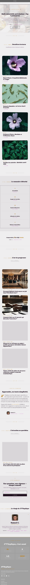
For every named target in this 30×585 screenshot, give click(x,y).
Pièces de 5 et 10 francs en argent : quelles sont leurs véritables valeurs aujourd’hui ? (14, 345)
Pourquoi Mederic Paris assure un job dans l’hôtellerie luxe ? (15, 292)
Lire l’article (15, 27)
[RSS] (9, 576)
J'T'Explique (6, 567)
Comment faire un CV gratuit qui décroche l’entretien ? (13, 318)
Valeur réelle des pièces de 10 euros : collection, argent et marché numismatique (14, 372)
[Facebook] (2, 576)
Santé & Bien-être (4, 584)
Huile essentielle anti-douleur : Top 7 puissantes (15, 15)
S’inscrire (15, 495)
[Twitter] (4, 576)
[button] (28, 3)
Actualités (2, 581)
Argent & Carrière (4, 582)
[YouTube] (6, 576)
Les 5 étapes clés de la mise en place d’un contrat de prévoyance (14, 464)
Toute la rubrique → (15, 260)
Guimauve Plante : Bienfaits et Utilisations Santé (12, 135)
